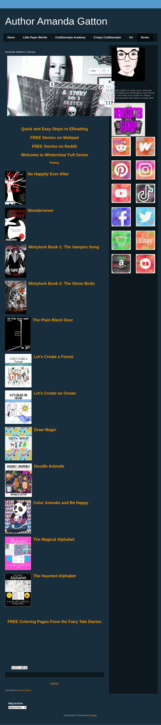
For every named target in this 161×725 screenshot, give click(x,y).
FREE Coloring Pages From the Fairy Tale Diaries (54, 621)
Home (11, 37)
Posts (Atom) (24, 690)
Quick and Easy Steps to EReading (54, 129)
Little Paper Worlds (35, 37)
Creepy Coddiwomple (107, 37)
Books (145, 37)
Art (131, 37)
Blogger (93, 715)
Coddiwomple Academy (70, 37)
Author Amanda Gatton (56, 21)
